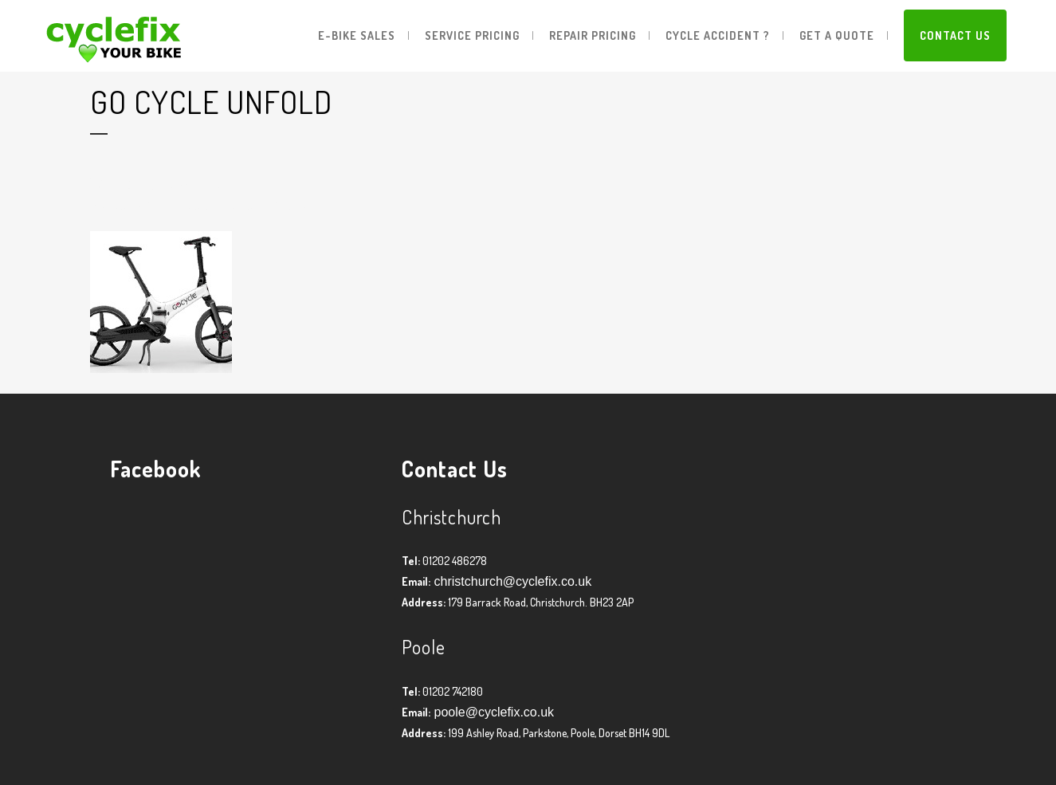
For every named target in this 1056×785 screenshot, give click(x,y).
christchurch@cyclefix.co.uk (510, 581)
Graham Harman (222, 206)
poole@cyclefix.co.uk (492, 712)
